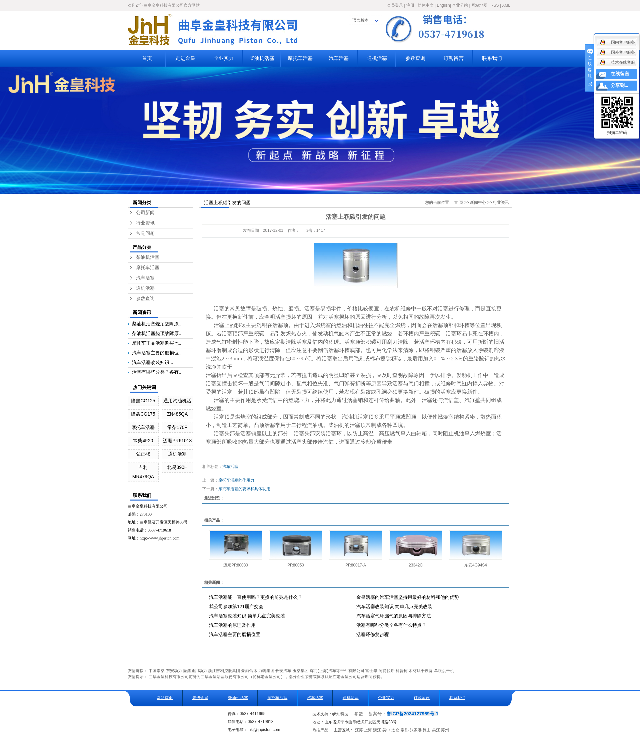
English (443, 5)
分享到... (619, 85)
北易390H (177, 467)
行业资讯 (145, 222)
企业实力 (224, 58)
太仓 (395, 730)
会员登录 (395, 5)
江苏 (359, 730)
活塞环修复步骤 (372, 634)
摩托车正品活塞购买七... (157, 343)
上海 (368, 730)
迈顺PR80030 (235, 565)
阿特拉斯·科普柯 (393, 670)
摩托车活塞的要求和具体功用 (244, 489)
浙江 (377, 730)
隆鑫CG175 (143, 414)
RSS (495, 5)
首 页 (458, 202)
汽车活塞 (339, 58)
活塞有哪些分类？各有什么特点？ (391, 625)
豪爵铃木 (249, 670)
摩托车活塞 (300, 58)
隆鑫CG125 (143, 400)
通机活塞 (377, 58)
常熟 (405, 730)
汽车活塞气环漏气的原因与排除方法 (393, 615)
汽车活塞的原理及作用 (232, 625)
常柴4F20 (143, 440)
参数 (358, 713)
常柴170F (177, 427)
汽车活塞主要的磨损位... (157, 352)
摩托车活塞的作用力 (236, 480)
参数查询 (415, 58)
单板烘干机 (444, 670)
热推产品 (320, 730)
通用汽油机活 (177, 400)
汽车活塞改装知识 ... (153, 362)
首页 (147, 58)
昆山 (427, 730)
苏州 (445, 730)
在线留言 (620, 73)
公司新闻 (145, 212)
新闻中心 (478, 202)
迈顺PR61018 (177, 440)
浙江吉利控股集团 (224, 670)
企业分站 (460, 5)
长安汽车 (283, 670)
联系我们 (492, 58)
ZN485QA (177, 414)
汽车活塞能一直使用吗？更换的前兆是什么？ (255, 597)
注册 (410, 5)
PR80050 (295, 565)
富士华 (371, 670)
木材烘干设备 (421, 670)
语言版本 (360, 20)
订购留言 (454, 58)
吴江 (436, 730)
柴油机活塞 (261, 58)
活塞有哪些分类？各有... (157, 372)
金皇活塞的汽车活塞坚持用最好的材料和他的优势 (407, 597)
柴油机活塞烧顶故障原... (157, 323)
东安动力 (174, 670)
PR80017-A (355, 565)
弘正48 (143, 454)
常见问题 (145, 233)
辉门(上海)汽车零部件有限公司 (337, 670)
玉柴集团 (301, 670)
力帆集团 (266, 670)
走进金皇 (185, 58)
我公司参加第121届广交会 (236, 606)
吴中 (386, 730)
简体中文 (426, 5)
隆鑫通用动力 (195, 670)
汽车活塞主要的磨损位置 (234, 634)
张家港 (416, 730)
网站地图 (479, 5)
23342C (416, 565)
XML (506, 5)
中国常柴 (157, 670)
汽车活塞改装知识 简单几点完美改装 (394, 606)
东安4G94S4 (475, 565)
